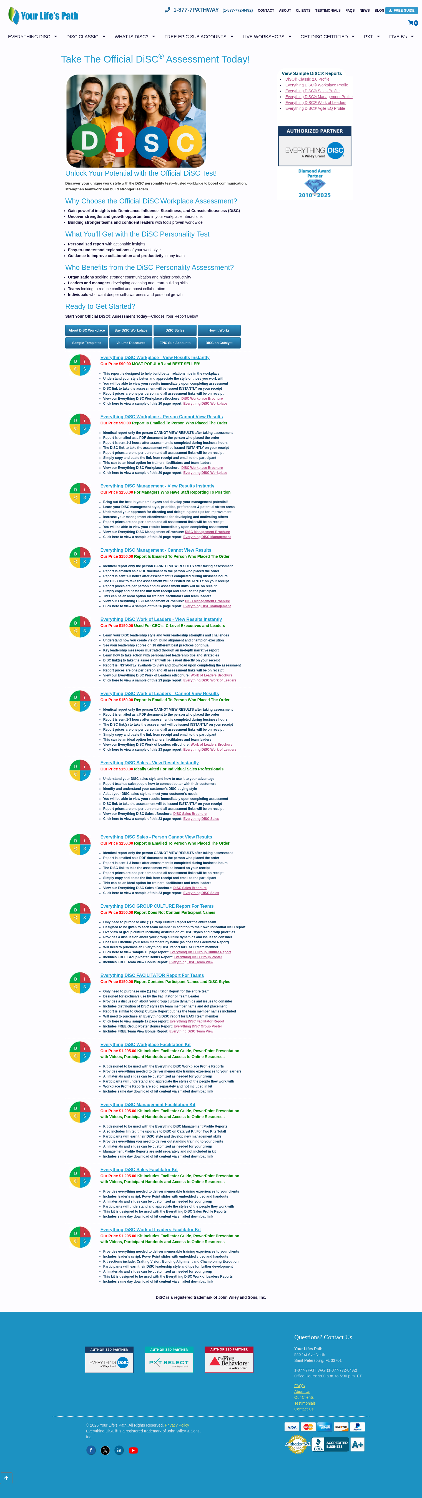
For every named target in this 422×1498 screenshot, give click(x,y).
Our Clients (304, 1397)
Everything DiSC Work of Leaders (209, 680)
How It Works (219, 330)
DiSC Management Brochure (207, 532)
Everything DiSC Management (207, 537)
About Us (302, 1391)
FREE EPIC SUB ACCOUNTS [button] (195, 36)
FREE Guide (402, 11)
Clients (303, 11)
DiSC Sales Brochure (190, 814)
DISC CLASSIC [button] (82, 36)
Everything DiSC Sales (201, 819)
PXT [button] (368, 36)
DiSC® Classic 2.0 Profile (307, 79)
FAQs (350, 11)
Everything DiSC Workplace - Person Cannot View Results (162, 416)
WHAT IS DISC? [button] (131, 36)
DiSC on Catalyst (219, 343)
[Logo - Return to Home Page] (42, 19)
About (285, 11)
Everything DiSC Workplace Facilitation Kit (146, 1044)
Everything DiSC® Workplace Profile (316, 85)
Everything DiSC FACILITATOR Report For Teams (152, 975)
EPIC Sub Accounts (174, 343)
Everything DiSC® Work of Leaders (315, 102)
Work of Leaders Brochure (211, 675)
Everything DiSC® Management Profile (319, 96)
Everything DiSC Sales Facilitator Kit (139, 1169)
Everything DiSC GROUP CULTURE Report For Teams (157, 906)
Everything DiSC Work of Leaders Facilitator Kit (151, 1229)
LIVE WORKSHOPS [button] (263, 36)
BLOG (379, 11)
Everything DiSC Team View (191, 962)
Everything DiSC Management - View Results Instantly (157, 486)
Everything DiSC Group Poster (198, 957)
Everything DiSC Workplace (205, 403)
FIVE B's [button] (398, 36)
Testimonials (328, 11)
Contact (266, 11)
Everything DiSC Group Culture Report (200, 952)
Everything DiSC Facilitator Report (197, 1021)
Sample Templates (86, 343)
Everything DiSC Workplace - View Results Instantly (155, 357)
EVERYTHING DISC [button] (29, 36)
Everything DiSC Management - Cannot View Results (156, 550)
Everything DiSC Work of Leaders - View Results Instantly (161, 619)
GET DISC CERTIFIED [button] (324, 36)
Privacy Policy (177, 1425)
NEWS (365, 11)
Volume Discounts (130, 343)
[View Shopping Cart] (413, 22)
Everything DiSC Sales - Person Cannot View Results (156, 837)
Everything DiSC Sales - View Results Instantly (150, 762)
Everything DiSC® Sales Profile (312, 91)
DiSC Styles (175, 330)
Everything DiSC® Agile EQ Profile (315, 108)
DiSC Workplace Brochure (202, 398)
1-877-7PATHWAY (209, 10)
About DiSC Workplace (87, 330)
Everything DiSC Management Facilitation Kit (148, 1104)
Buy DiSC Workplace (130, 330)
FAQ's (299, 1385)
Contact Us (303, 1409)
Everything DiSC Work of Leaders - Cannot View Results (160, 693)
